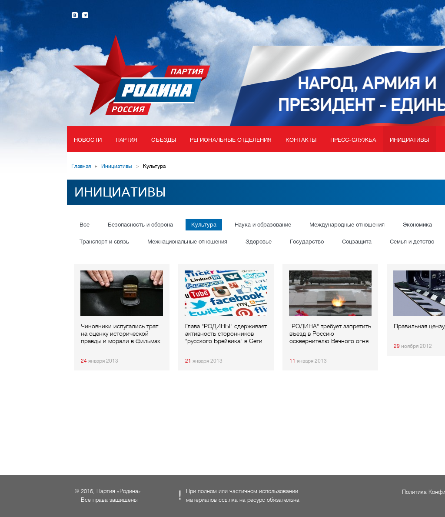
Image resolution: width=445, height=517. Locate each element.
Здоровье (259, 241)
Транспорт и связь (104, 241)
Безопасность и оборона (140, 224)
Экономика (417, 224)
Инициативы (409, 140)
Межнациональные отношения (187, 241)
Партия (127, 140)
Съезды (163, 140)
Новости (88, 140)
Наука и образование (263, 224)
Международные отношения (347, 224)
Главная (81, 166)
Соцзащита (357, 241)
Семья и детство (412, 241)
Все (85, 224)
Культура (203, 224)
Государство (307, 241)
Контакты (301, 140)
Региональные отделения (231, 140)
